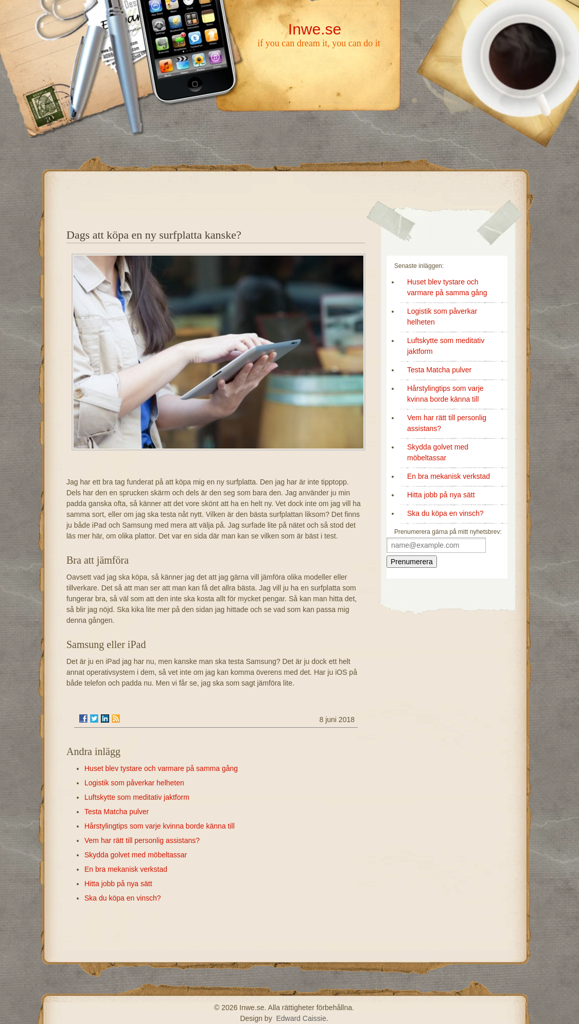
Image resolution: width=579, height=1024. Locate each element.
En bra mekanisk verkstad (125, 869)
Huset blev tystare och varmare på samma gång (161, 768)
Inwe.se (314, 29)
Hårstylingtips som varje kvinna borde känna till (159, 826)
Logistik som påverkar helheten (134, 783)
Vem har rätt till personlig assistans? (142, 840)
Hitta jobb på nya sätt (118, 883)
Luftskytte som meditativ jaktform (136, 797)
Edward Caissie (301, 1018)
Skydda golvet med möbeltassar (135, 855)
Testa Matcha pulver (116, 811)
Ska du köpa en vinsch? (122, 898)
